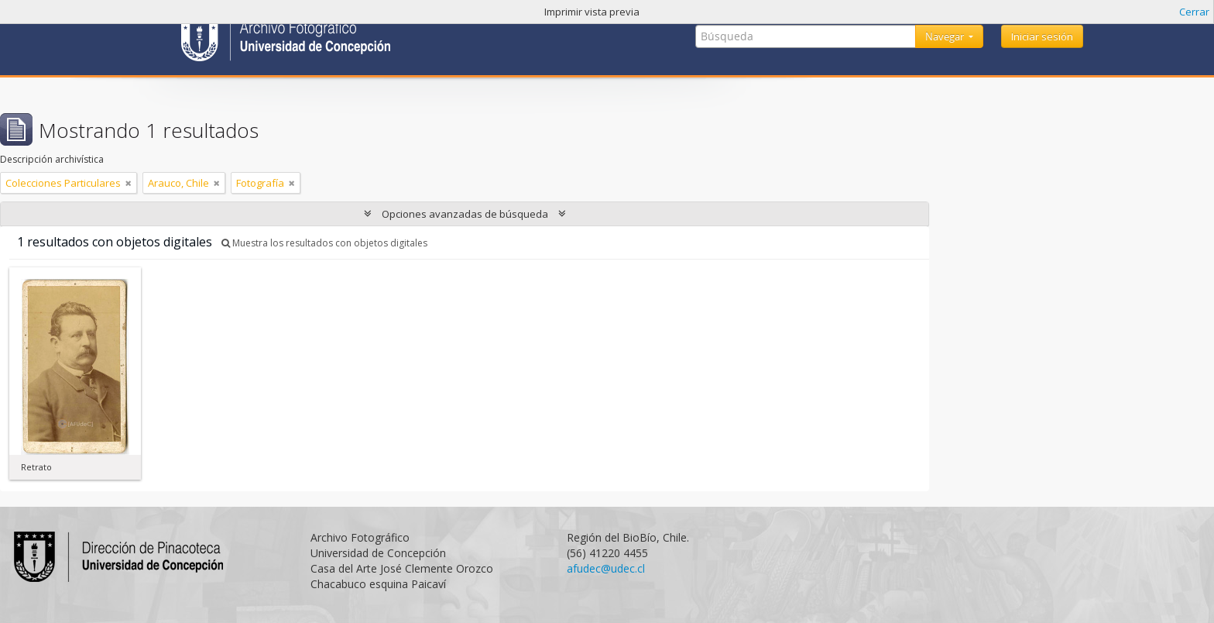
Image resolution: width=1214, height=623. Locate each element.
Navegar (945, 36)
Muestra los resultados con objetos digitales (324, 243)
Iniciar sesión (1042, 36)
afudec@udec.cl (606, 568)
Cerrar (1194, 12)
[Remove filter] (128, 183)
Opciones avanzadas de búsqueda (464, 214)
